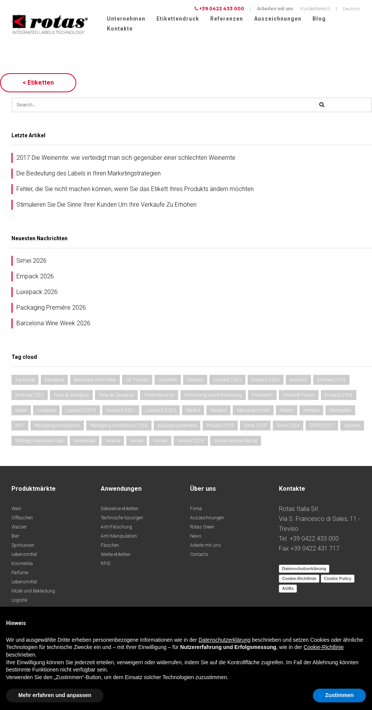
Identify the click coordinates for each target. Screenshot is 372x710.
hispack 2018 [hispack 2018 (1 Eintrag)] (339, 396)
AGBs (288, 589)
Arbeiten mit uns (275, 8)
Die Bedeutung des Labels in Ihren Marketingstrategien (88, 174)
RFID (106, 564)
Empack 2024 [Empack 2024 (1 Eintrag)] (265, 381)
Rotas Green (202, 528)
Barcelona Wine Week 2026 (53, 324)
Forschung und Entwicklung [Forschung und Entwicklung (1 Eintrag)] (213, 396)
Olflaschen (22, 519)
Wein (16, 509)
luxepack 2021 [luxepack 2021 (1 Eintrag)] (120, 411)
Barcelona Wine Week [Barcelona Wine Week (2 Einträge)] (95, 381)
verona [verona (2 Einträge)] (136, 442)
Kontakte (120, 29)
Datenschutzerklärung (304, 569)
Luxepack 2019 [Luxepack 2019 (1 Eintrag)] (81, 411)
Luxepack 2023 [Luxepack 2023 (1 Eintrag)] (160, 411)
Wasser (19, 528)
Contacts (199, 555)
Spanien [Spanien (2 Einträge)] (352, 426)
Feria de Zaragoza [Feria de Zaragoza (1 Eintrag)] (116, 396)
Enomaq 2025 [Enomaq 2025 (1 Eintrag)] (29, 396)
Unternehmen (126, 19)
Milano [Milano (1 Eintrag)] (286, 411)
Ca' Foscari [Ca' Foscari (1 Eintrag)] (137, 381)
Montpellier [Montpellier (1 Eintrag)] (340, 411)
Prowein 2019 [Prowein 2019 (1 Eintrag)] (220, 426)
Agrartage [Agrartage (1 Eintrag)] (25, 381)
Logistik (19, 601)
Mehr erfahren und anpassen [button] (54, 695)
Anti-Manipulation (119, 537)
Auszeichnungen (277, 19)
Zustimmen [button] (339, 695)
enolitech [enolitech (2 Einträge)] (298, 381)
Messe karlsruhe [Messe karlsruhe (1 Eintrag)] (253, 411)
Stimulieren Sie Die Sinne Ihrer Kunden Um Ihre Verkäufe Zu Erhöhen (106, 205)
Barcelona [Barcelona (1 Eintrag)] (54, 381)
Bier (15, 537)
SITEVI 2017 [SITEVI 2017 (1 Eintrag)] (321, 426)
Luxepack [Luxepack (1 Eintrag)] (46, 411)
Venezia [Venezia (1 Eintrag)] (112, 442)
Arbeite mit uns (205, 546)
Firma (196, 509)
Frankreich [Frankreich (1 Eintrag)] (262, 396)
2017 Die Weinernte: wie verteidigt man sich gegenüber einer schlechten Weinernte (125, 158)
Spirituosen (22, 546)
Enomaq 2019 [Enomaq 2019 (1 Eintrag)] (331, 381)
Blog (319, 19)
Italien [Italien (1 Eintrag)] (21, 411)
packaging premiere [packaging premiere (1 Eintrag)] (177, 426)
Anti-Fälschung (116, 528)
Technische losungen (122, 519)
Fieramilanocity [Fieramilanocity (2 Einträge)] (159, 396)
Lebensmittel (24, 555)
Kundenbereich (315, 8)
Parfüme (19, 574)
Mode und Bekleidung (33, 592)
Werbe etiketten (115, 555)
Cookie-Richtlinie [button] (324, 647)
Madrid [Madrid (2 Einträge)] (193, 411)
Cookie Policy (337, 579)
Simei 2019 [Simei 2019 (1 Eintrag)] (255, 426)
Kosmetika (22, 564)
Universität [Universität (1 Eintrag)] (84, 442)
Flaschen (110, 546)
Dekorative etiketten (119, 509)
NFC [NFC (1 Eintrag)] (19, 426)
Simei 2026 (31, 261)
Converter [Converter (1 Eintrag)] (167, 381)
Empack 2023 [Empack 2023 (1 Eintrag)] (227, 381)
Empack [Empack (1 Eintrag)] (195, 381)
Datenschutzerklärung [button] (224, 640)
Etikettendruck (177, 19)
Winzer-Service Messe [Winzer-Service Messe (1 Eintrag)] (235, 442)
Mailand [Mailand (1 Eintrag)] (218, 411)
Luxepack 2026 (37, 293)
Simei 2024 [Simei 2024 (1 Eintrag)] (288, 426)
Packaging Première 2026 (51, 308)
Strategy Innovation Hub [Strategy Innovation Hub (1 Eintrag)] (39, 442)
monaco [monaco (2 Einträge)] (311, 411)
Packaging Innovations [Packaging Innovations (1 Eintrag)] (57, 426)
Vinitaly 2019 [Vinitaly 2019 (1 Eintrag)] (190, 442)
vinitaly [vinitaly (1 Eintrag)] (160, 442)
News (195, 537)
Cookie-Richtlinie (299, 579)
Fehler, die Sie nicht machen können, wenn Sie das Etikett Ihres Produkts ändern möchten (135, 190)
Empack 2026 (35, 277)
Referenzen (226, 19)
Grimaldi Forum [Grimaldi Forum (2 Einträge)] (299, 396)
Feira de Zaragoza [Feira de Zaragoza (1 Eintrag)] (71, 396)
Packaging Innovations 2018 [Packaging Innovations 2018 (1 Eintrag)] (119, 426)
